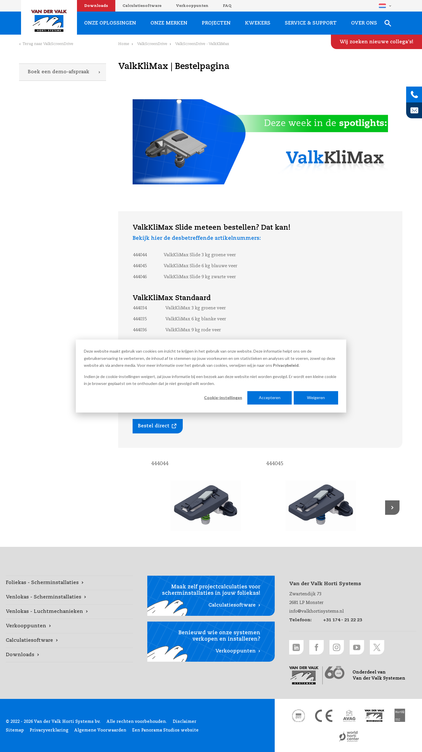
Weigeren (316, 397)
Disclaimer (184, 722)
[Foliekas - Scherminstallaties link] (69, 583)
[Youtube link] (357, 647)
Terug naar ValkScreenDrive (47, 44)
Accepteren (269, 397)
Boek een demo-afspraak (58, 72)
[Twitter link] (377, 647)
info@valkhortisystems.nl (316, 611)
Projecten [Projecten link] (216, 23)
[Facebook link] (316, 647)
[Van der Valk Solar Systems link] (374, 715)
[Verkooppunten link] (69, 626)
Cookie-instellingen (223, 397)
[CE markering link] (323, 715)
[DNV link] (298, 715)
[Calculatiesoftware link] (69, 640)
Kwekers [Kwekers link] (257, 23)
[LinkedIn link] (296, 647)
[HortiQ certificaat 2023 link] (399, 715)
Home (123, 44)
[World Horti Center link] (349, 736)
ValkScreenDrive (152, 44)
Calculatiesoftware (142, 6)
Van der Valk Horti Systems (49, 21)
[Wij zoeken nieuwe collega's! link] (376, 42)
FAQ (227, 6)
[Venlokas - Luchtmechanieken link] (69, 612)
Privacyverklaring (49, 730)
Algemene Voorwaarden (100, 730)
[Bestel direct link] (158, 426)
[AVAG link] (349, 715)
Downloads (96, 6)
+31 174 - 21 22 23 (342, 620)
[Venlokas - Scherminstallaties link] (69, 597)
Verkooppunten (192, 6)
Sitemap (15, 730)
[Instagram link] (336, 647)
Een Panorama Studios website (165, 730)
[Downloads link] (69, 655)
